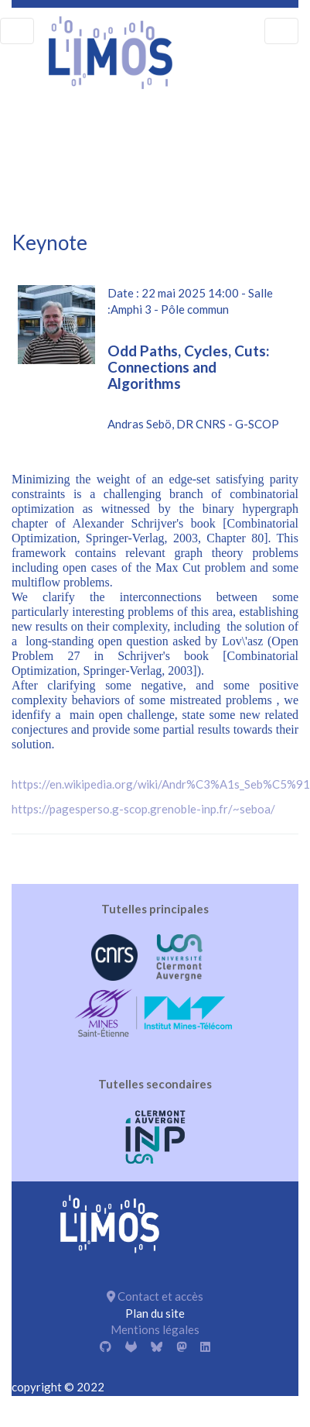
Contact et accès (155, 1296)
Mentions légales (155, 1329)
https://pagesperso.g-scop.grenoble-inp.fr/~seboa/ (143, 809)
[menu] (17, 31)
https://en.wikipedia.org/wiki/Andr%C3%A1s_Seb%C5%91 (161, 784)
